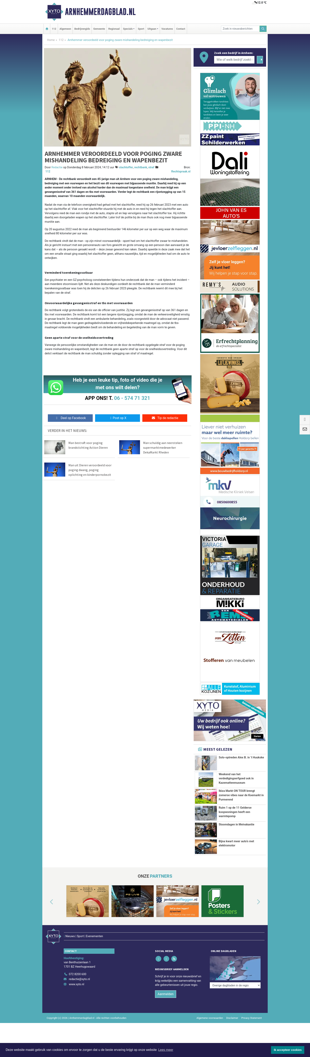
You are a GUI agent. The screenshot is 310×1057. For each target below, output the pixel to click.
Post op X (117, 418)
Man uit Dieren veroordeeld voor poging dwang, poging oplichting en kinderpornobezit (90, 470)
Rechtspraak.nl (180, 171)
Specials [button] (128, 28)
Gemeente (99, 28)
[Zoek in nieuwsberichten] (240, 29)
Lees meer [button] (165, 1049)
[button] (47, 902)
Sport (141, 28)
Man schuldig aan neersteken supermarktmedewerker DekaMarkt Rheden (162, 447)
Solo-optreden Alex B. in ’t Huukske (241, 757)
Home (51, 40)
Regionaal (114, 28)
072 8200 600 (77, 974)
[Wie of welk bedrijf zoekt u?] (234, 59)
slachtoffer (126, 167)
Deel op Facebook (70, 418)
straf (151, 167)
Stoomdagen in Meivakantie (236, 824)
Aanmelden (166, 994)
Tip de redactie (164, 418)
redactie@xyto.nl (79, 979)
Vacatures (167, 28)
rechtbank (140, 167)
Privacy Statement (251, 1017)
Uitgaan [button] (151, 28)
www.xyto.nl (76, 984)
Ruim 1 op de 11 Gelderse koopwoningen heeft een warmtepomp (235, 812)
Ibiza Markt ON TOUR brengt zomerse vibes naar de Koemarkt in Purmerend (241, 795)
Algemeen (65, 28)
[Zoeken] (263, 29)
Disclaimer (232, 1017)
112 (54, 28)
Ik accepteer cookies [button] (288, 1049)
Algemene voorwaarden (210, 1017)
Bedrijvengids (82, 28)
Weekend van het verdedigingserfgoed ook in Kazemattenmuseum (236, 778)
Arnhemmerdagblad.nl (100, 11)
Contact (180, 28)
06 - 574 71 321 (132, 398)
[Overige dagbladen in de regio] (235, 985)
